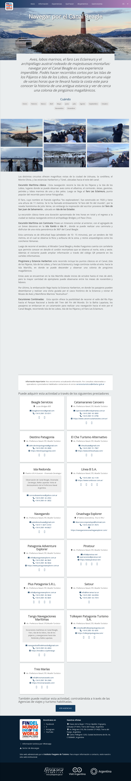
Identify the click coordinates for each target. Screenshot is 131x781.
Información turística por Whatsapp (35, 744)
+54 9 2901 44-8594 (89, 595)
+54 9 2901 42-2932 (42, 498)
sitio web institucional (28, 757)
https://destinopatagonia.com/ (42, 451)
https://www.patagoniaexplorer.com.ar (42, 565)
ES (125, 4)
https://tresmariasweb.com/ (42, 683)
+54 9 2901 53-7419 (89, 598)
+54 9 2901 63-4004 (42, 648)
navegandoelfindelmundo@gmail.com (42, 645)
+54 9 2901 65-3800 (42, 448)
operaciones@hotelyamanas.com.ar (89, 411)
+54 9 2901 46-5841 (42, 560)
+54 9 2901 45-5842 (42, 595)
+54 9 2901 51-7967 (89, 448)
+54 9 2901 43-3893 (89, 413)
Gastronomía (97, 4)
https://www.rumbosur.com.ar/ (89, 480)
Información (43, 4)
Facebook (48, 724)
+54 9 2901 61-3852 (42, 500)
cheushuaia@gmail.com (89, 445)
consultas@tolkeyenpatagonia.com (89, 628)
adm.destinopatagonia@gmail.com (42, 445)
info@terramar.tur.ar (89, 592)
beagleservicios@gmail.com (41, 411)
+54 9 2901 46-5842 (42, 563)
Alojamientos (82, 4)
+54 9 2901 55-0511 (42, 413)
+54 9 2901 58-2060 (42, 680)
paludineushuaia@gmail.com (42, 522)
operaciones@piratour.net (89, 557)
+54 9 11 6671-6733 (42, 525)
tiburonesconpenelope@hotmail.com (89, 522)
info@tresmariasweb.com (42, 677)
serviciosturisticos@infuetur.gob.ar (90, 384)
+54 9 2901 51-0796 (89, 416)
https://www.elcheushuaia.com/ (89, 451)
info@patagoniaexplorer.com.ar (42, 557)
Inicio (33, 4)
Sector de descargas (29, 748)
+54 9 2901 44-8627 (42, 527)
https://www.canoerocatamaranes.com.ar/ (89, 418)
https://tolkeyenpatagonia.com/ (89, 633)
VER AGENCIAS (65, 708)
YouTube (48, 732)
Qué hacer (70, 4)
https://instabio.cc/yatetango (42, 650)
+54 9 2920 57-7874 (89, 525)
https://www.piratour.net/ (89, 560)
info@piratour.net (89, 554)
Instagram (48, 729)
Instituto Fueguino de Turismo (56, 754)
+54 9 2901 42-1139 (89, 478)
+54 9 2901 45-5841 (42, 598)
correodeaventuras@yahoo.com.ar (42, 495)
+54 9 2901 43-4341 (89, 630)
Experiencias (57, 4)
